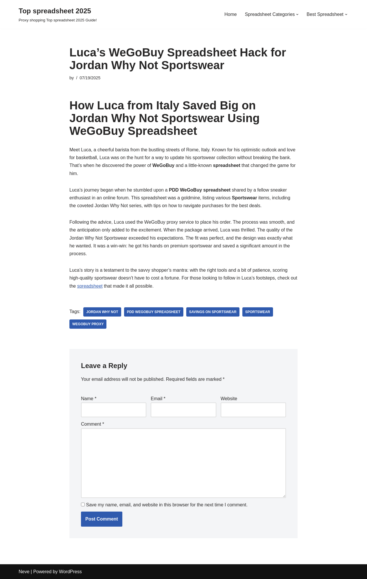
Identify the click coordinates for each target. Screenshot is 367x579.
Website (229, 398)
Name (88, 398)
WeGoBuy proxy (88, 324)
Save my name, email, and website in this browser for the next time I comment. (166, 504)
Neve (24, 571)
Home (230, 14)
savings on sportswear (213, 312)
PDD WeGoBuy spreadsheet (153, 312)
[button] (297, 14)
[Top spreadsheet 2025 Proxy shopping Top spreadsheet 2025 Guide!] (58, 14)
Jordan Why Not (102, 312)
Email (158, 398)
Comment (92, 424)
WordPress (70, 571)
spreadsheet (90, 286)
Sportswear (257, 312)
